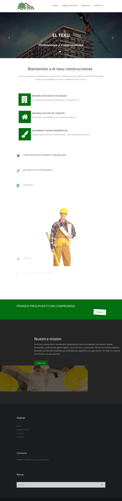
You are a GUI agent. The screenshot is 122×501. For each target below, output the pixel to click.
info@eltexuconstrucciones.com (36, 468)
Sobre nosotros (70, 5)
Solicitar (100, 312)
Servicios (85, 5)
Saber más (86, 363)
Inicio (55, 5)
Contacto (99, 5)
